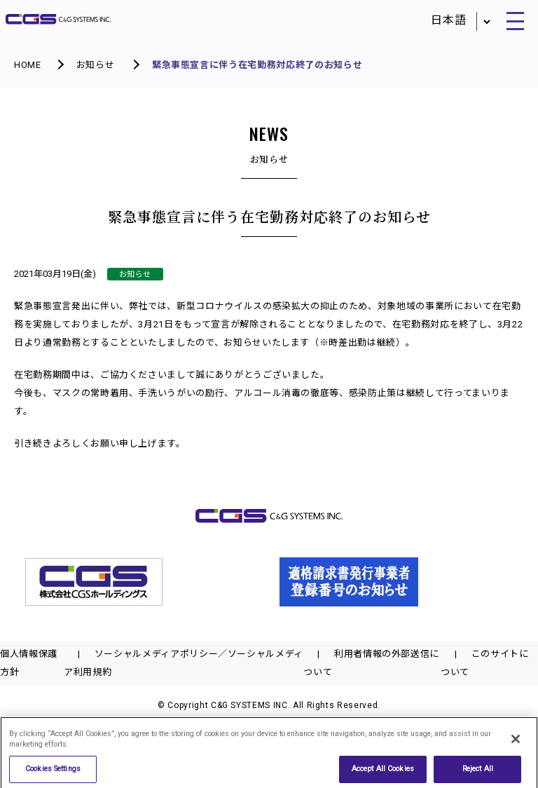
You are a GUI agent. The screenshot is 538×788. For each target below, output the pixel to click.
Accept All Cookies (383, 772)
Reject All (477, 772)
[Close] (515, 742)
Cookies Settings (53, 772)
